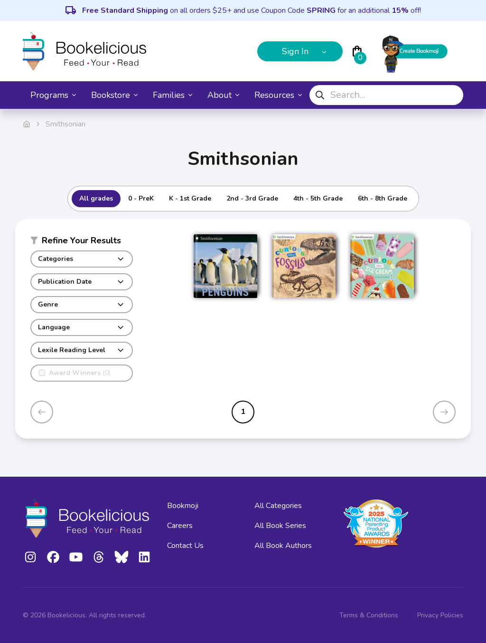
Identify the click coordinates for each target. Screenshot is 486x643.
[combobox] (386, 95)
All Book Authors (283, 545)
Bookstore (114, 95)
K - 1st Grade (190, 198)
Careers (180, 525)
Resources (278, 95)
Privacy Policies (440, 615)
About (223, 95)
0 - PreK (141, 198)
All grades (96, 198)
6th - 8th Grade (382, 198)
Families (172, 95)
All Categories (278, 505)
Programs (53, 95)
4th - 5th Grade (318, 198)
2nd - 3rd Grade (252, 198)
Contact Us (185, 545)
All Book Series (280, 525)
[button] (81, 242)
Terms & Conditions (368, 615)
